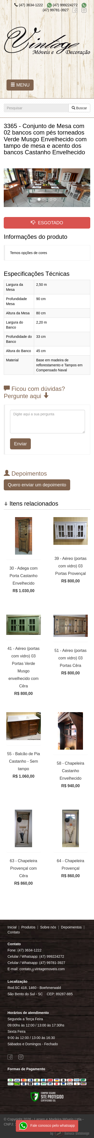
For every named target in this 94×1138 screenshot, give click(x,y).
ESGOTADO (47, 222)
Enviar (20, 443)
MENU (20, 85)
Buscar (79, 108)
